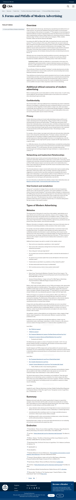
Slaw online (44, 473)
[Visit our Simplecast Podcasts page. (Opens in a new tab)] (39, 487)
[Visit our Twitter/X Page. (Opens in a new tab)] (32, 487)
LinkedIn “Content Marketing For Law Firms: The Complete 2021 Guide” (46, 364)
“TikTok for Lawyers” (34, 331)
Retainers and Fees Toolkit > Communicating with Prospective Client (43, 181)
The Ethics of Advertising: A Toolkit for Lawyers (30, 11)
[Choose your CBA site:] (35, 2)
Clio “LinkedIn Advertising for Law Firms (38, 361)
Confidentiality (59, 462)
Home (3, 11)
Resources (9, 11)
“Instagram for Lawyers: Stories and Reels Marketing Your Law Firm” (45, 337)
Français (71, 1)
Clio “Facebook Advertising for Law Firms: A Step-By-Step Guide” (44, 359)
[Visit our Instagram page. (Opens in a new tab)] (37, 487)
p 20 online (64, 469)
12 (27, 471)
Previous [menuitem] (30, 478)
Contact (16, 490)
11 (55, 404)
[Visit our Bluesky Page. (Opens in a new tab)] (35, 487)
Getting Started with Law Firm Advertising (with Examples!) (48, 433)
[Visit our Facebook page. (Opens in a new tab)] (28, 487)
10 (47, 344)
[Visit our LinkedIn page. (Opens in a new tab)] (30, 487)
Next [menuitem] (34, 478)
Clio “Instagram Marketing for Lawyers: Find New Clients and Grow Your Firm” (47, 334)
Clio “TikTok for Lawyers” (35, 329)
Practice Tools (16, 11)
